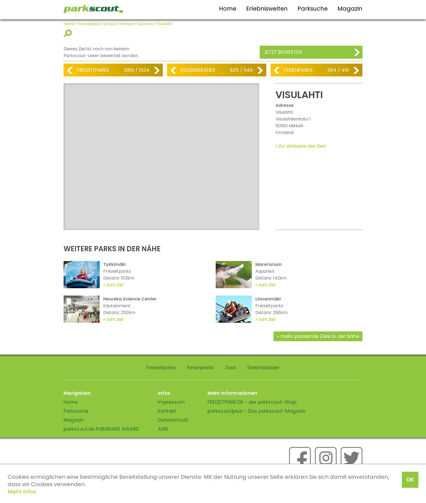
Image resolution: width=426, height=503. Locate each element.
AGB (163, 429)
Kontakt (167, 411)
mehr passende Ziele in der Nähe (320, 336)
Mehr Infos (22, 491)
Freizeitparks (89, 23)
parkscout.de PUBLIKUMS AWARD (101, 429)
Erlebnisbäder (198, 70)
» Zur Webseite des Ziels (300, 146)
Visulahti (164, 23)
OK (410, 479)
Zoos (231, 367)
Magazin (349, 9)
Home (227, 9)
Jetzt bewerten (283, 52)
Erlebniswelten (267, 9)
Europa (110, 23)
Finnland (127, 23)
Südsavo (145, 23)
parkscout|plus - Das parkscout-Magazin (257, 411)
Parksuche (312, 9)
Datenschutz (173, 420)
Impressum (171, 402)
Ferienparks (298, 70)
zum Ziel (114, 285)
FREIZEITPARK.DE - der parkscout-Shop (252, 402)
